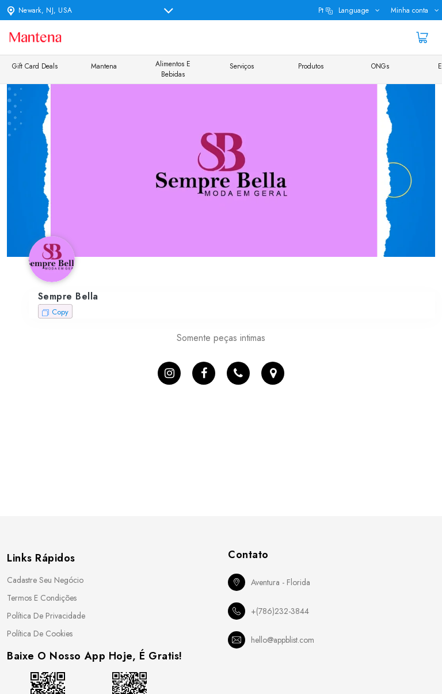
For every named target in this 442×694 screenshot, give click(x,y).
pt (343, 10)
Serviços (242, 66)
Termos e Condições (42, 598)
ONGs (380, 66)
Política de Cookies (40, 633)
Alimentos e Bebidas (172, 69)
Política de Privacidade (46, 615)
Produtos (310, 66)
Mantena (104, 66)
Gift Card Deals (35, 66)
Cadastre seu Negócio (45, 580)
